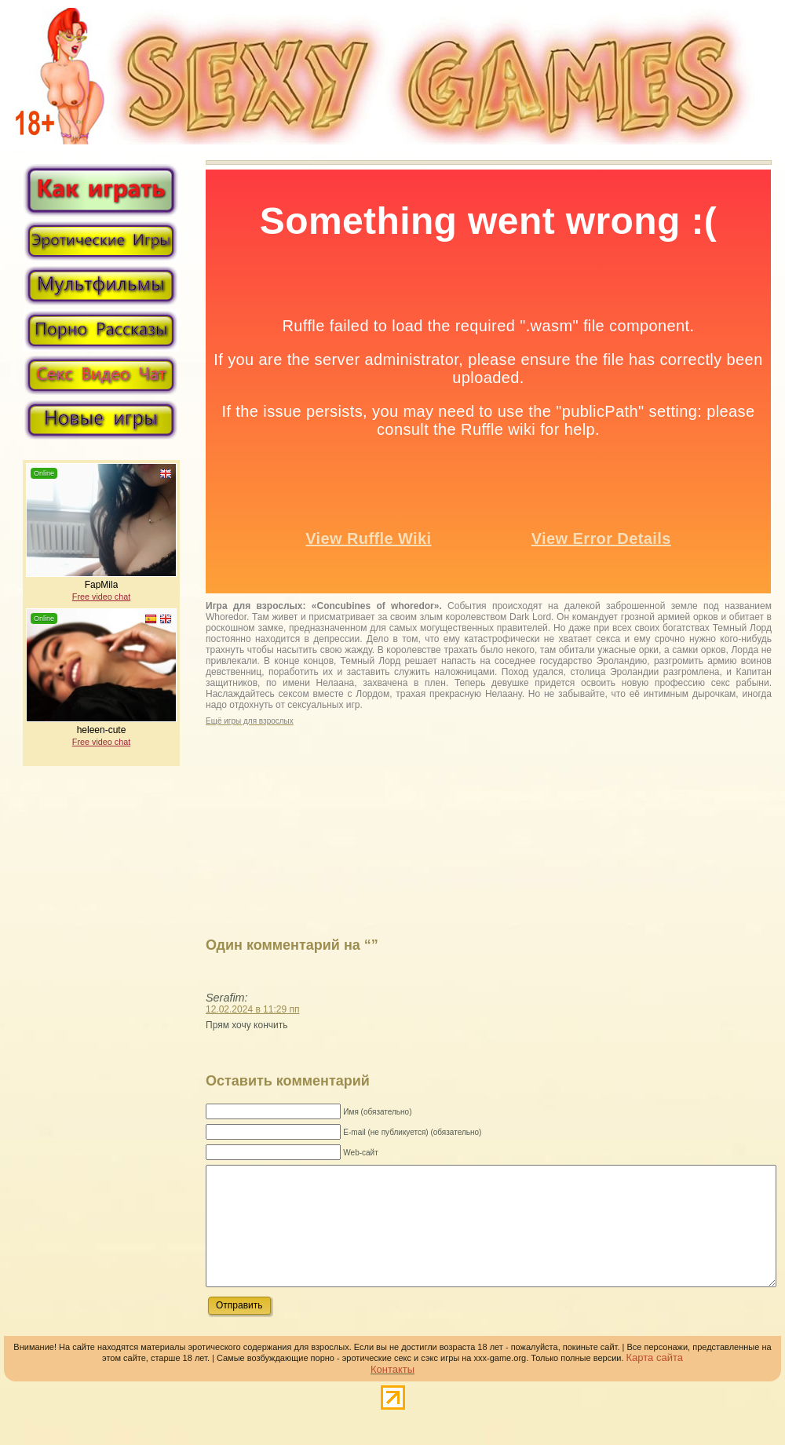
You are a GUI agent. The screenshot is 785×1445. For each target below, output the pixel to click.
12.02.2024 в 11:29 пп (252, 1009)
